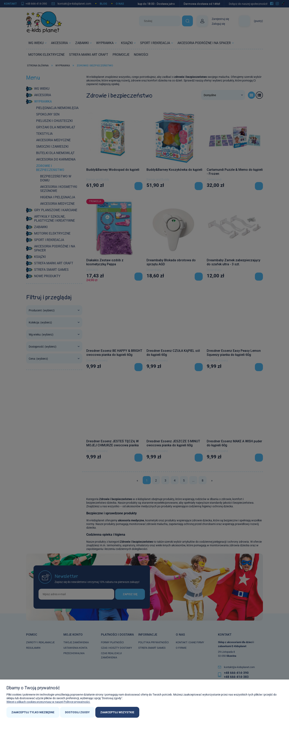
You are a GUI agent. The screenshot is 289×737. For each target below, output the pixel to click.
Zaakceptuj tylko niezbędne (32, 712)
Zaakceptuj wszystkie (117, 712)
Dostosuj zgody (77, 712)
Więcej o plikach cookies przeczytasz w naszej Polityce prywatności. (48, 701)
